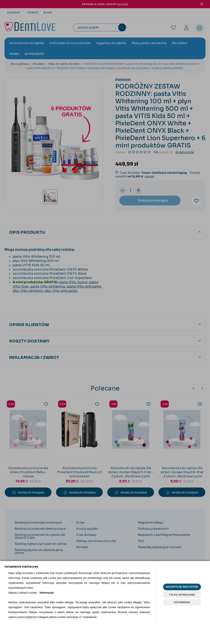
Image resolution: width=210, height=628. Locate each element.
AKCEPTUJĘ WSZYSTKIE (182, 586)
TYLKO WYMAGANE (182, 594)
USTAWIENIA (182, 602)
